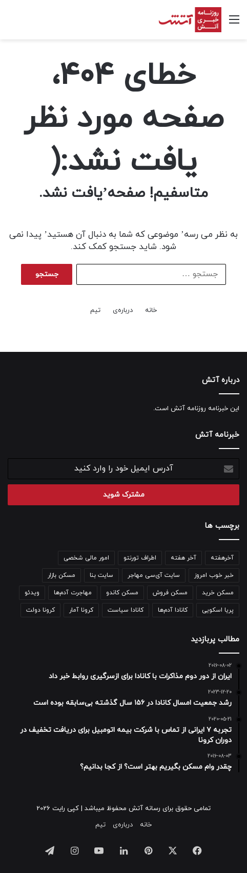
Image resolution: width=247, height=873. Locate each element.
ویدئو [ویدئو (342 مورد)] (32, 593)
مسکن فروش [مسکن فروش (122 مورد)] (170, 593)
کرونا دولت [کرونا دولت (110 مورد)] (40, 610)
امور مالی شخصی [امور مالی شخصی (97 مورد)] (86, 558)
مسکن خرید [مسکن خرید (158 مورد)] (218, 593)
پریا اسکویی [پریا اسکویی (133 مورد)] (218, 610)
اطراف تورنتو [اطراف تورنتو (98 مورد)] (139, 558)
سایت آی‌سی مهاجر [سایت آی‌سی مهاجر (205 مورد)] (154, 575)
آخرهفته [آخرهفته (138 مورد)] (222, 558)
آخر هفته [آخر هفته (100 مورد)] (183, 558)
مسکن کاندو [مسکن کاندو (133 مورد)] (122, 593)
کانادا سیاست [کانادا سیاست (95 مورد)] (125, 610)
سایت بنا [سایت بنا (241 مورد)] (101, 575)
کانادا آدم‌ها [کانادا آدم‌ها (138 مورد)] (173, 610)
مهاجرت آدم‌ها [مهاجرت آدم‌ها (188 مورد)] (73, 593)
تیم (95, 310)
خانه (151, 310)
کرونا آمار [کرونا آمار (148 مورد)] (81, 610)
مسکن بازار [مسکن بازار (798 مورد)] (61, 575)
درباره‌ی (123, 310)
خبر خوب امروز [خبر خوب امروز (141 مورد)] (214, 575)
